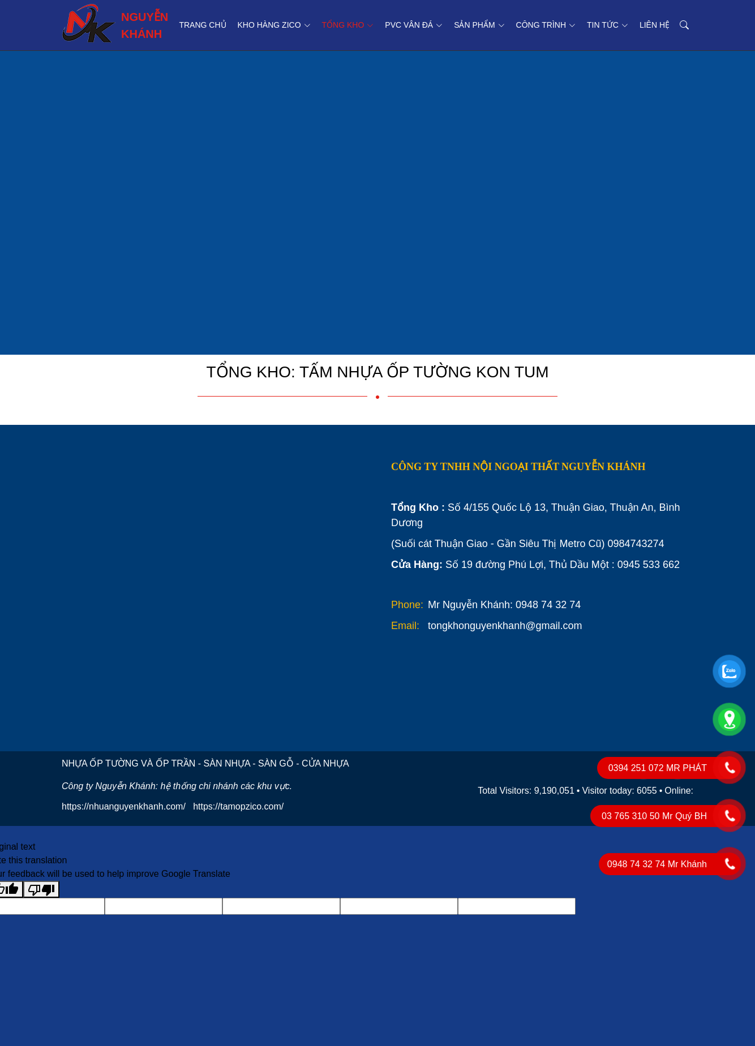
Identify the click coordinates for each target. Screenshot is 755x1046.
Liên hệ (655, 24)
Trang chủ (202, 24)
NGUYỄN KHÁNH (115, 23)
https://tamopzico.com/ (238, 806)
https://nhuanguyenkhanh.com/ (124, 806)
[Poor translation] (41, 889)
